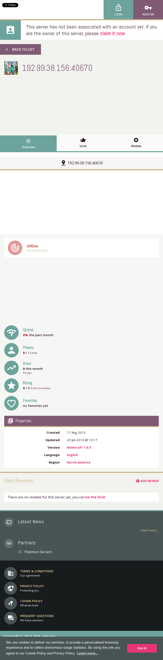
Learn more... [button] (87, 653)
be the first (95, 497)
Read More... (150, 530)
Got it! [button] (142, 648)
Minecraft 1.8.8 (79, 447)
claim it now (112, 33)
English (72, 455)
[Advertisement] (81, 103)
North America (78, 462)
